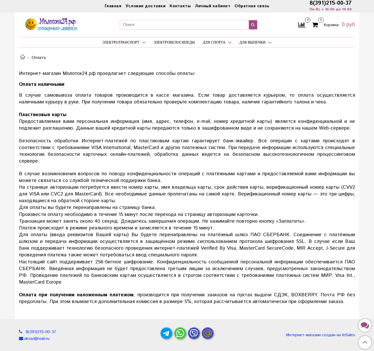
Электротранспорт (124, 42)
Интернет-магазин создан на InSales (320, 335)
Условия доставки (145, 6)
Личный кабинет (212, 6)
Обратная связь (252, 6)
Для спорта (217, 42)
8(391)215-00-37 (40, 332)
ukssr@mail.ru (36, 339)
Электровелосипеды (174, 42)
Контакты (180, 6)
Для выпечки (255, 42)
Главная (113, 6)
